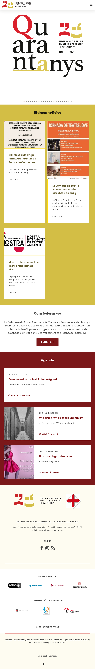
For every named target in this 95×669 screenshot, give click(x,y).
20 (64, 101)
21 (66, 101)
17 (58, 101)
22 (68, 101)
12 (47, 101)
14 (51, 101)
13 (49, 101)
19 (62, 101)
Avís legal (42, 656)
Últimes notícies (47, 112)
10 (43, 101)
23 (71, 101)
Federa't (47, 342)
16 (56, 101)
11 (45, 101)
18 (60, 101)
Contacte (53, 656)
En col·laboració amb (48, 626)
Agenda (47, 360)
